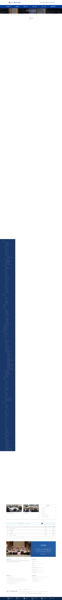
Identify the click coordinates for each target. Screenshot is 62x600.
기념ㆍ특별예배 (5, 327)
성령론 (8, 356)
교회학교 (6, 273)
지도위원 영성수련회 (44, 517)
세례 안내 (6, 282)
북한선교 (6, 382)
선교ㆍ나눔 (44, 6)
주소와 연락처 (7, 254)
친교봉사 (6, 396)
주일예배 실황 (5, 326)
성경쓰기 (6, 436)
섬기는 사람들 (7, 253)
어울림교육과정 (7, 333)
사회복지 (4, 397)
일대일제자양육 (7, 340)
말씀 (4, 308)
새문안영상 (4, 329)
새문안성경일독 (5, 330)
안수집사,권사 (9, 409)
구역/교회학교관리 (7, 443)
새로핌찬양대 (7, 318)
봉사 (4, 391)
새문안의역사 (5, 258)
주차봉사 (6, 393)
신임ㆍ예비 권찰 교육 (10, 368)
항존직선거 (6, 407)
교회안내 (4, 246)
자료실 (4, 429)
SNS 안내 (6, 415)
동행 (5, 336)
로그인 (48, 2)
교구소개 (6, 417)
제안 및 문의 (20, 589)
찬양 (4, 316)
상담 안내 (6, 280)
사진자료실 (6, 432)
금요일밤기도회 (7, 314)
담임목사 (17, 6)
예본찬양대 (6, 319)
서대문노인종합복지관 (8, 400)
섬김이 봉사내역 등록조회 (8, 449)
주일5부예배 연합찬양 (8, 324)
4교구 (6, 421)
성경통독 (6, 343)
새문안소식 (6, 404)
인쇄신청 (6, 444)
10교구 (6, 427)
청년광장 (4, 337)
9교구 (6, 426)
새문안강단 (4, 306)
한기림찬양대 (7, 321)
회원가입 (51, 2)
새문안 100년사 (7, 262)
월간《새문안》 (7, 413)
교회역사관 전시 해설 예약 (8, 445)
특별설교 (4, 305)
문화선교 (6, 384)
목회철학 (6, 297)
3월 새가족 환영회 (10, 513)
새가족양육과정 (7, 243)
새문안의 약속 (7, 250)
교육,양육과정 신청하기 (8, 351)
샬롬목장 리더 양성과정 (10, 365)
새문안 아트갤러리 (7, 433)
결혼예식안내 (7, 446)
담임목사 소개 (5, 295)
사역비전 (6, 249)
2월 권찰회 (43, 513)
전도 (4, 386)
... (37, 537)
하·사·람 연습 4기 (9, 355)
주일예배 (6, 300)
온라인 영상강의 (7, 352)
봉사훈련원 (8, 363)
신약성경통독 (9, 354)
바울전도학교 (7, 387)
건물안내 (6, 287)
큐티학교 (8, 353)
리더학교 (6, 342)
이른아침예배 (7, 313)
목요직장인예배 (7, 315)
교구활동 (4, 416)
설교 (4, 299)
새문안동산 (6, 291)
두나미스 (6, 344)
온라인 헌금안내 (7, 440)
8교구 (6, 425)
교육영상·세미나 (5, 328)
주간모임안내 (7, 450)
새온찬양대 (6, 320)
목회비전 (6, 298)
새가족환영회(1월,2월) (44, 515)
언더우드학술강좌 (7, 346)
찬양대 (6, 274)
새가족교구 (6, 428)
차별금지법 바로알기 (6, 377)
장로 (7, 408)
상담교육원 (8, 362)
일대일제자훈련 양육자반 (10, 360)
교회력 (6, 269)
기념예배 (6, 303)
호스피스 (6, 394)
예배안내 (4, 265)
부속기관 (6, 276)
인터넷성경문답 (7, 435)
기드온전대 (6, 389)
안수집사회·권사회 (7, 277)
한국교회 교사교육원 (9, 364)
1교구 (6, 418)
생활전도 (6, 390)
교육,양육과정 (5, 348)
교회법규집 (4, 283)
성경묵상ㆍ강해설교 (6, 304)
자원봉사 (6, 392)
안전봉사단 (6, 395)
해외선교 (6, 380)
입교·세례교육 (9, 367)
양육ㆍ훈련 (35, 6)
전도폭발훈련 (7, 388)
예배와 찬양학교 (7, 341)
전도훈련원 (6, 376)
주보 (5, 405)
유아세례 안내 (7, 281)
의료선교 (6, 383)
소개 (5, 296)
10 (35, 537)
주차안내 (6, 288)
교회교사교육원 (7, 372)
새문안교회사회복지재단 (8, 398)
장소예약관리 (7, 441)
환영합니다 (9, 6)
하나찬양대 (6, 317)
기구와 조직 (6, 252)
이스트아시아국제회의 (8, 347)
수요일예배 (6, 301)
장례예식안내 (7, 447)
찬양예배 (6, 302)
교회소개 (6, 247)
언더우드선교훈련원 (8, 374)
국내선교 (6, 381)
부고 (5, 412)
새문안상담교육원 (7, 373)
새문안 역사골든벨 (7, 260)
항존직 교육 (8, 366)
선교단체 (6, 275)
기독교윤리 (8, 358)
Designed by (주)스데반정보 (38, 593)
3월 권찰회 (26, 513)
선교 (4, 379)
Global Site (6, 267)
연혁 (5, 251)
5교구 (6, 422)
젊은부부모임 (5, 334)
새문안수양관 (7, 290)
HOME (8, 14)
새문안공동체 (53, 6)
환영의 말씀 (6, 242)
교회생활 (4, 278)
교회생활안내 (7, 244)
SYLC (6, 339)
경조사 (6, 410)
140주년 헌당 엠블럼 (9, 257)
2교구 (6, 419)
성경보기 (4, 434)
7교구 (6, 424)
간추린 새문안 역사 (7, 259)
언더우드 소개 (7, 263)
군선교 (6, 385)
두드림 (6, 335)
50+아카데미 (8, 361)
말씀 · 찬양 (26, 6)
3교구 (6, 420)
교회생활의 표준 (7, 279)
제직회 (6, 272)
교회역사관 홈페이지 (8, 264)
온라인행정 (4, 438)
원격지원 (28, 589)
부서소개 (4, 270)
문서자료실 (6, 430)
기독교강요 (8, 357)
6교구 (6, 423)
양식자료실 (6, 431)
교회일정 (6, 406)
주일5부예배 (7, 310)
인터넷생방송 (5, 325)
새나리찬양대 (7, 322)
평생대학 (6, 401)
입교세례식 (43, 511)
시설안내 (4, 286)
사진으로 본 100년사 (8, 261)
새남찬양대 (6, 323)
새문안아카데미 (5, 370)
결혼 (5, 411)
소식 (4, 403)
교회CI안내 (6, 255)
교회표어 (6, 248)
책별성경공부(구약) (9, 359)
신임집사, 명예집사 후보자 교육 (11, 369)
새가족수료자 (7, 245)
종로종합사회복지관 (8, 399)
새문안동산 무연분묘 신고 (8, 448)
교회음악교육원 (7, 371)
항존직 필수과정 (7, 350)
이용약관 (24, 589)
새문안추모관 (7, 292)
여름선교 (6, 345)
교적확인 (6, 442)
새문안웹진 (6, 414)
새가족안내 (4, 241)
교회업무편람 (7, 285)
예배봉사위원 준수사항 (8, 268)
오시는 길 (6, 289)
